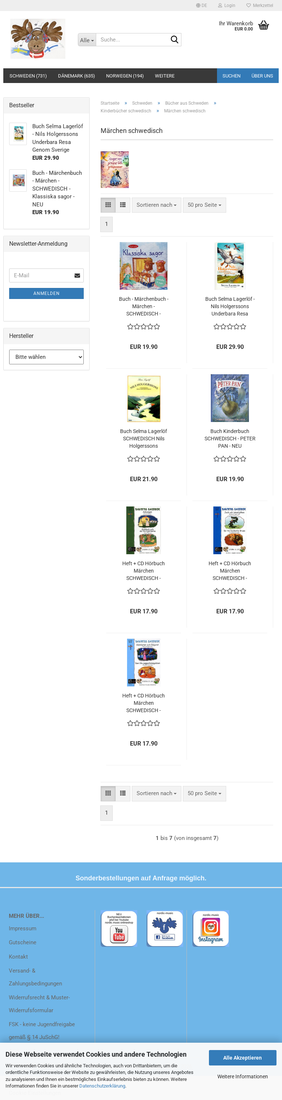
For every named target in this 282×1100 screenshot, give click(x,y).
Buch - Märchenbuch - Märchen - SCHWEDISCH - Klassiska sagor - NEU (144, 306)
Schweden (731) (28, 76)
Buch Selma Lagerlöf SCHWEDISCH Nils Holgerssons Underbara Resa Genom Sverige (143, 439)
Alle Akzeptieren (242, 1058)
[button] (202, 5)
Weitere (164, 76)
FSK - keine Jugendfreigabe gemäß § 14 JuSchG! (42, 1031)
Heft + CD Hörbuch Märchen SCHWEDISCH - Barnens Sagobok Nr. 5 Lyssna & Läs (230, 571)
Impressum (22, 928)
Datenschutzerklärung (102, 1086)
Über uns (262, 76)
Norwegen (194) (125, 76)
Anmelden (46, 293)
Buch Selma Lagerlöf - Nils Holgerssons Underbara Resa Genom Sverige (230, 306)
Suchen (232, 76)
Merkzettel (259, 5)
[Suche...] (87, 39)
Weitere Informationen (242, 1076)
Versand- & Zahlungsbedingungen (35, 977)
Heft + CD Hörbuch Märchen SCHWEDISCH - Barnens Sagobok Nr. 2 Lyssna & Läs (144, 571)
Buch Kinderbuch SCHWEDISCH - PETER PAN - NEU (230, 438)
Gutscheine (22, 942)
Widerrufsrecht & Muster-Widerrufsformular (39, 1004)
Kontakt (18, 956)
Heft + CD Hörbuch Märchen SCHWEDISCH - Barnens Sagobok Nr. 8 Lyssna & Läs (144, 703)
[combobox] (156, 205)
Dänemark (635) (76, 76)
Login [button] (226, 5)
